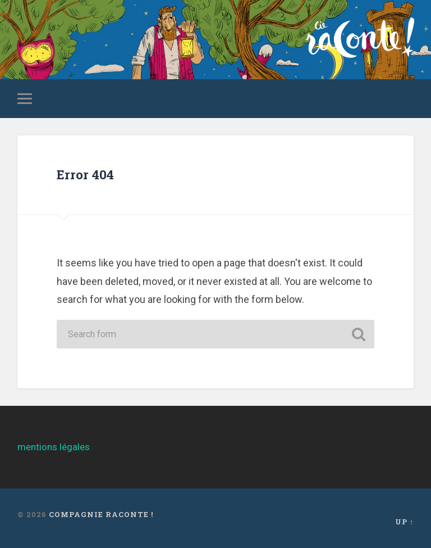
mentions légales (53, 446)
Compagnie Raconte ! (101, 514)
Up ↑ (404, 521)
